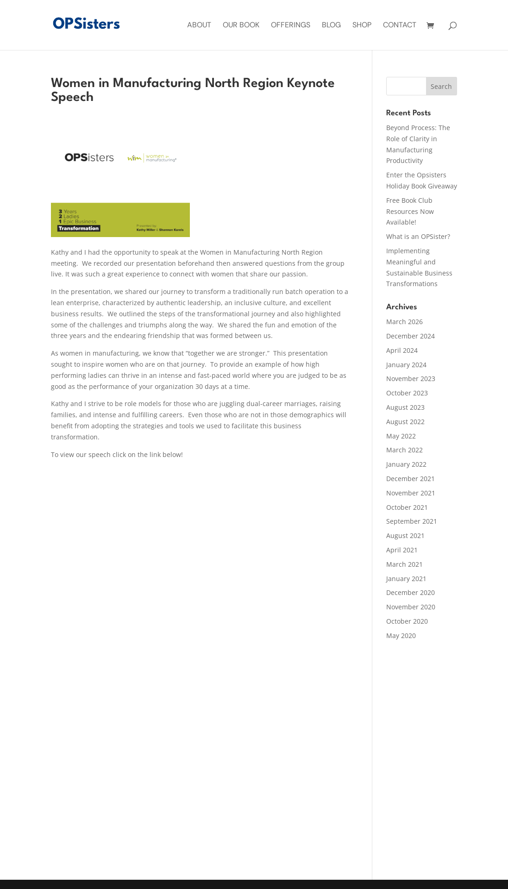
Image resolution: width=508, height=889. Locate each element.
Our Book (241, 26)
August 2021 (405, 535)
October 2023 (407, 392)
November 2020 (410, 606)
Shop (361, 26)
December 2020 (410, 592)
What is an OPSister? (418, 236)
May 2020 (401, 635)
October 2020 (407, 621)
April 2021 (402, 549)
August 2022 (405, 421)
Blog (331, 26)
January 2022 (406, 464)
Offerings (290, 26)
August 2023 (405, 407)
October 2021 (407, 507)
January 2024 (406, 364)
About (199, 26)
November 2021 (410, 492)
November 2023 (410, 378)
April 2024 (402, 350)
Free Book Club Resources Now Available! (410, 211)
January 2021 (406, 578)
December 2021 (410, 478)
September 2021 (411, 521)
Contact (399, 26)
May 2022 (401, 436)
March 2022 (404, 449)
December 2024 (410, 336)
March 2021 (404, 564)
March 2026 (404, 321)
